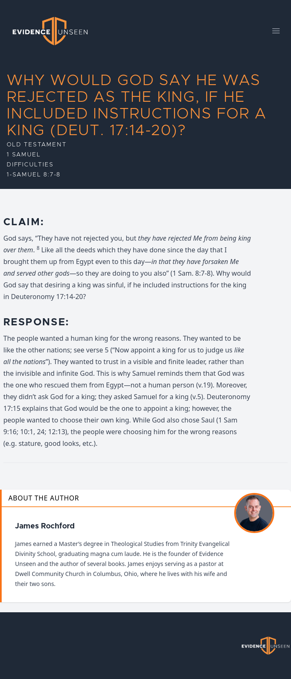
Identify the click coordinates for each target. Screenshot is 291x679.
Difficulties (30, 165)
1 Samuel (23, 155)
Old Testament (36, 145)
